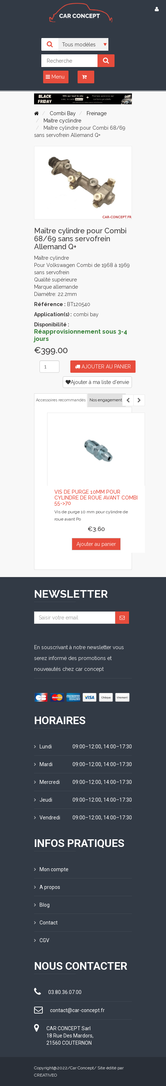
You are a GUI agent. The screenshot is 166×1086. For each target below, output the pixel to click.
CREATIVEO (45, 1075)
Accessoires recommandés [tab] (61, 400)
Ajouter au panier (103, 366)
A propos (47, 887)
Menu (55, 77)
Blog (42, 905)
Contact (46, 923)
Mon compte (51, 869)
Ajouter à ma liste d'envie (97, 382)
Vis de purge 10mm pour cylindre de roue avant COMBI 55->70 (96, 497)
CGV (41, 940)
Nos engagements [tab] (107, 400)
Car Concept (82, 1067)
